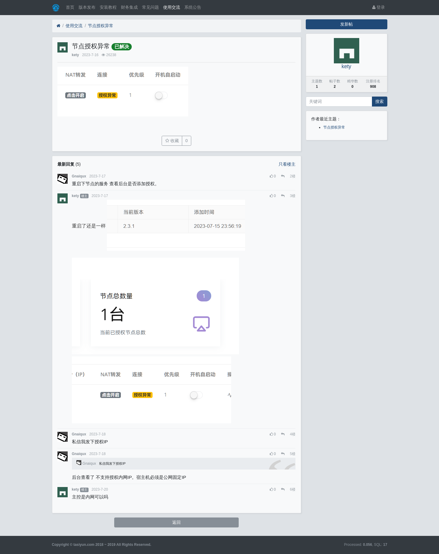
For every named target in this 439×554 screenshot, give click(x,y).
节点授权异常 (100, 25)
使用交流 (171, 7)
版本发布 (87, 7)
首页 (70, 7)
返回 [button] (176, 522)
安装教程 (108, 7)
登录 (378, 7)
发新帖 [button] (346, 24)
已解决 (122, 46)
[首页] (58, 26)
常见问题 (150, 7)
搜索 (379, 101)
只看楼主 (287, 164)
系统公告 (192, 7)
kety (75, 55)
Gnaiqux (79, 176)
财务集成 (129, 7)
